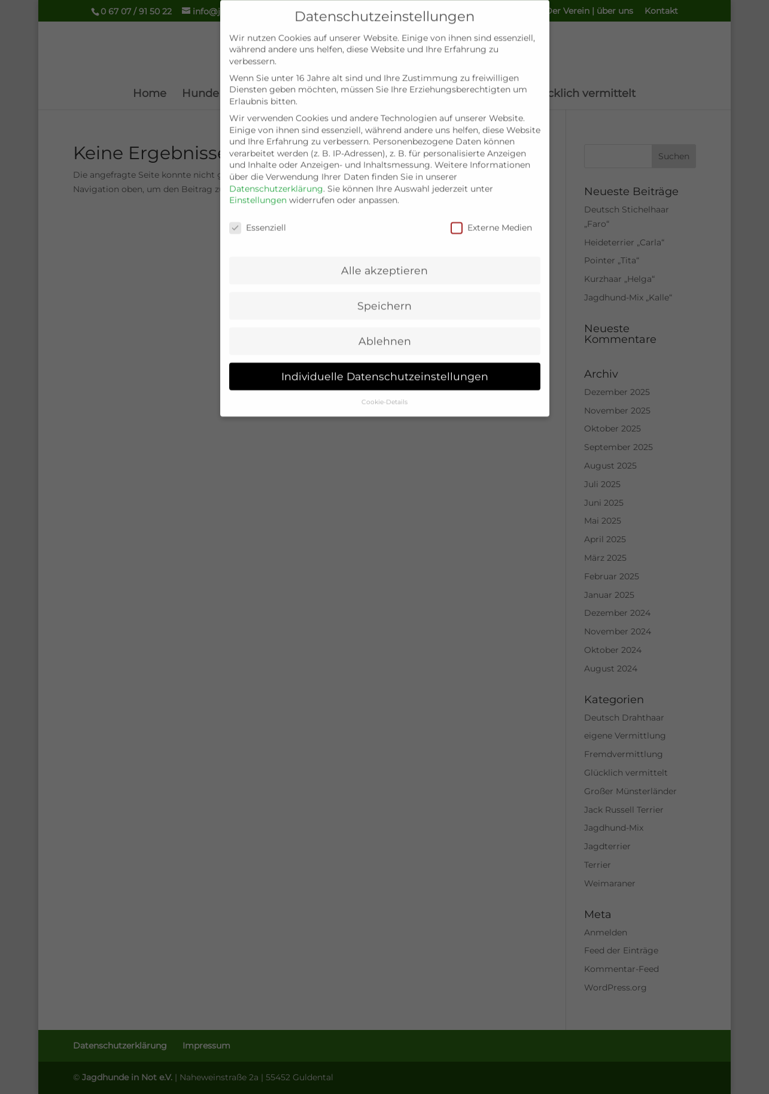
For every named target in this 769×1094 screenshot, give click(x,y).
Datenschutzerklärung (276, 180)
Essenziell (257, 219)
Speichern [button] (384, 297)
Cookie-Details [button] (384, 393)
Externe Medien (491, 219)
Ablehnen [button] (384, 332)
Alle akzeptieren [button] (384, 262)
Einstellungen (258, 191)
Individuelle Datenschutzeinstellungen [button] (384, 367)
